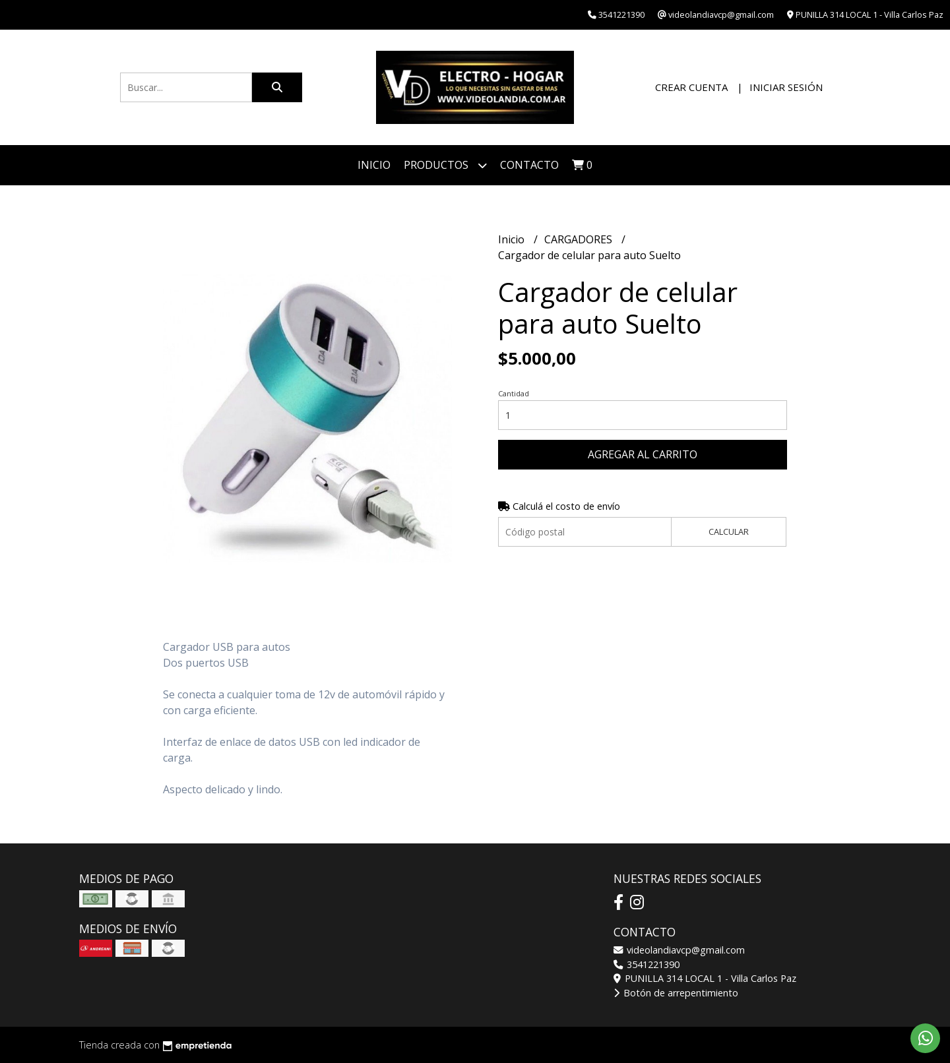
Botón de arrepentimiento (676, 993)
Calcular (729, 531)
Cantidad (513, 393)
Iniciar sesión (786, 87)
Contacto (529, 165)
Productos (445, 165)
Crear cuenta (691, 87)
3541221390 (647, 964)
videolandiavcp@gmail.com (679, 950)
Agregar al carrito (642, 454)
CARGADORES (579, 239)
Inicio (374, 165)
